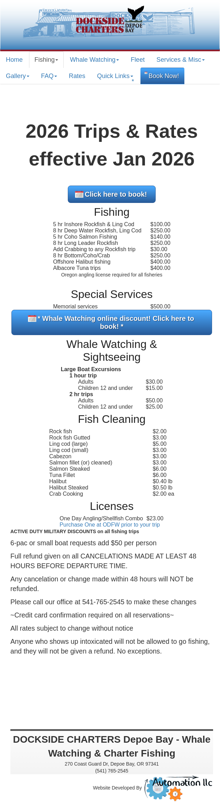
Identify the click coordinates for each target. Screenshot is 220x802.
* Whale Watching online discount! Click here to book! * (116, 322)
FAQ (49, 75)
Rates (77, 75)
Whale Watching (94, 59)
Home (14, 59)
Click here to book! (116, 194)
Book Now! (164, 75)
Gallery (17, 75)
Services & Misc (180, 59)
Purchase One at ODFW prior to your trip (109, 525)
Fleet (138, 59)
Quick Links (115, 78)
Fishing (46, 59)
